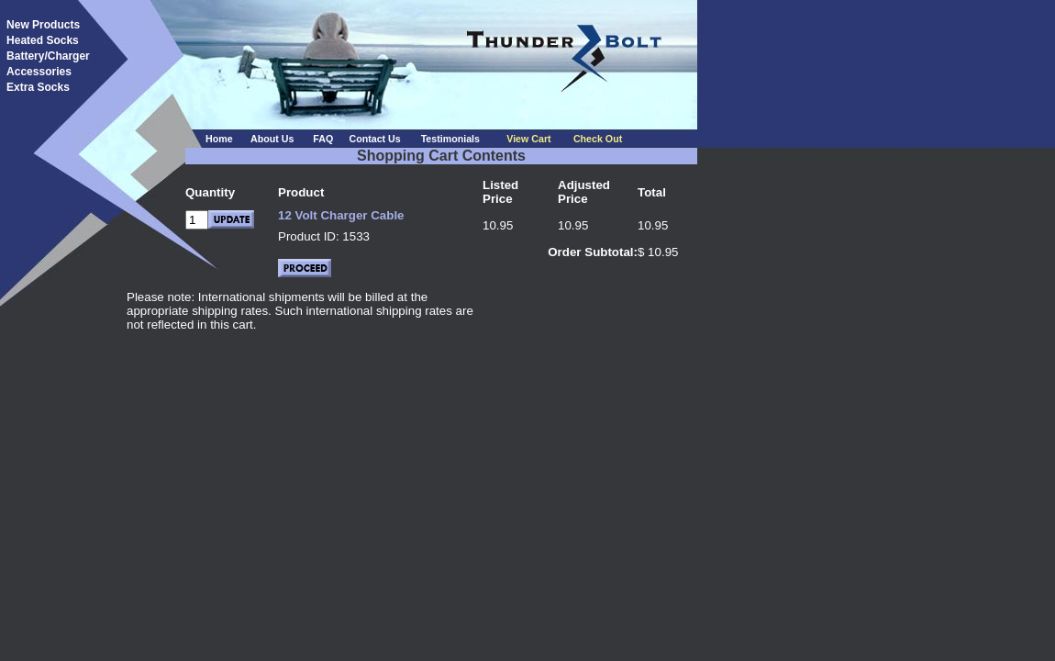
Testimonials (450, 138)
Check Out (597, 138)
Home (219, 138)
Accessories (39, 71)
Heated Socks (42, 40)
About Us (272, 138)
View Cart (528, 138)
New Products (43, 24)
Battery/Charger (48, 56)
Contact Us (374, 138)
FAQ (323, 138)
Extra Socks (38, 87)
